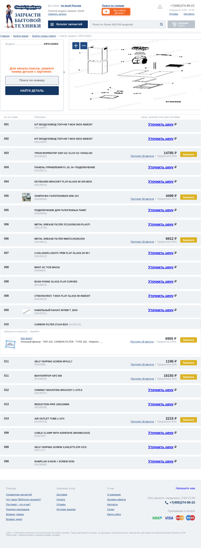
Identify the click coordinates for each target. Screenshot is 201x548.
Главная (5, 36)
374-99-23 (182, 5)
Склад (110, 509)
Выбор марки (21, 36)
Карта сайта (114, 514)
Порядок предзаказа (17, 509)
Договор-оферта (116, 499)
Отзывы (173, 14)
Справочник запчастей (19, 494)
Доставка (61, 494)
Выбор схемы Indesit (44, 36)
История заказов (66, 509)
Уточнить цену (161, 124)
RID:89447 (26, 338)
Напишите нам (185, 488)
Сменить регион (57, 14)
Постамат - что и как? (18, 504)
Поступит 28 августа (142, 156)
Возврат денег (14, 519)
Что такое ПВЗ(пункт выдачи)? (23, 499)
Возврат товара (15, 514)
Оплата (60, 499)
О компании (114, 494)
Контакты (189, 14)
